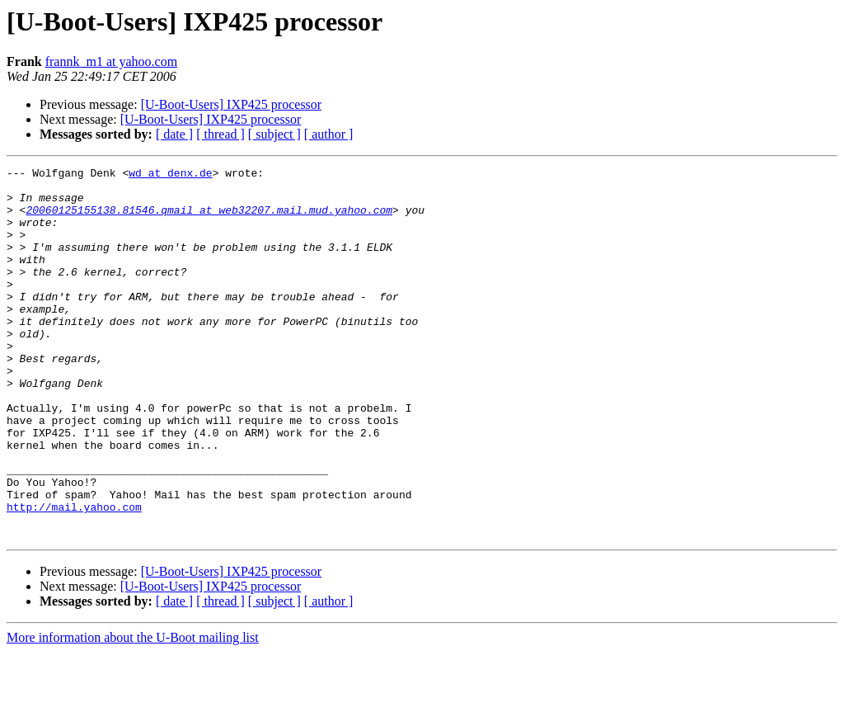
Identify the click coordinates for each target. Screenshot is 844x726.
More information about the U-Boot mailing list (133, 712)
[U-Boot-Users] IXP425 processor (231, 104)
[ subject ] (274, 134)
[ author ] (329, 134)
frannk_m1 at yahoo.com (111, 61)
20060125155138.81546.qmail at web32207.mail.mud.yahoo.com (209, 219)
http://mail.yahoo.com (74, 575)
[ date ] (174, 134)
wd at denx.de (170, 174)
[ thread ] (220, 134)
